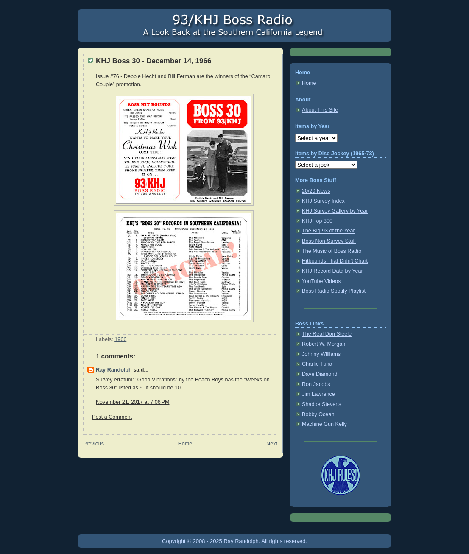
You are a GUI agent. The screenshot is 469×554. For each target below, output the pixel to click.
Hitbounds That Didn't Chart (335, 261)
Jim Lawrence (318, 394)
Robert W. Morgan (323, 344)
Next (271, 444)
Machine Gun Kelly (324, 424)
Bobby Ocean (318, 414)
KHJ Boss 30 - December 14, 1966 (153, 61)
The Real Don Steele (327, 334)
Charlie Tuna (317, 364)
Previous (93, 444)
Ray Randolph (114, 370)
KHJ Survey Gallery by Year (335, 211)
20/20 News (316, 191)
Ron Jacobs (316, 384)
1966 (120, 339)
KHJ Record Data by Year (332, 271)
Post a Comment (112, 417)
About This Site (320, 110)
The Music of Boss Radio (331, 251)
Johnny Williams (321, 354)
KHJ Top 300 (317, 221)
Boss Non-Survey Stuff (329, 241)
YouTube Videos (321, 281)
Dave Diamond (319, 374)
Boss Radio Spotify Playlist (334, 291)
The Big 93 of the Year (328, 231)
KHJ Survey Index (323, 201)
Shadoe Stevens (321, 404)
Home (185, 444)
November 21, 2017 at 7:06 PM (132, 402)
